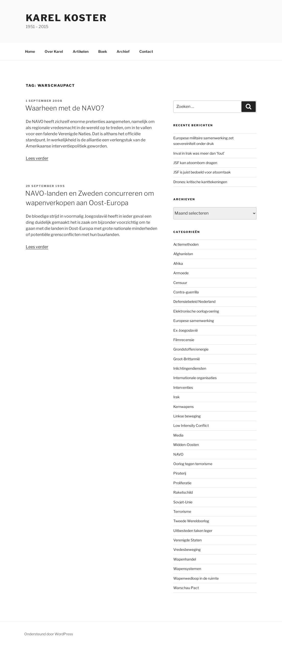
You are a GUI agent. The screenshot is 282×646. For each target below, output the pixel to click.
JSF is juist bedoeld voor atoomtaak (202, 172)
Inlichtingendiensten (189, 368)
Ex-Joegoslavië (185, 330)
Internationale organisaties (195, 378)
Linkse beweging (187, 416)
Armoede (181, 273)
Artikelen (81, 51)
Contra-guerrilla (186, 292)
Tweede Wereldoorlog (191, 521)
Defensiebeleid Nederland (194, 301)
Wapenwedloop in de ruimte (196, 578)
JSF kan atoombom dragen (195, 162)
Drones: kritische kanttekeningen (200, 182)
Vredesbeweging (187, 549)
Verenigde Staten (187, 540)
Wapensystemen (187, 568)
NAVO (178, 454)
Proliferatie (182, 483)
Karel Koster (66, 17)
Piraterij (179, 473)
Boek (102, 51)
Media (178, 435)
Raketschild (183, 492)
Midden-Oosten (186, 444)
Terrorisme (182, 511)
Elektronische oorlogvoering (196, 311)
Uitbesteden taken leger (192, 530)
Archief (123, 51)
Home (30, 51)
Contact (146, 51)
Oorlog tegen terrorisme (192, 464)
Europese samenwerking (193, 320)
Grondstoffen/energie (191, 349)
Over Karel (54, 51)
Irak (176, 397)
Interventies (183, 387)
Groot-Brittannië (186, 359)
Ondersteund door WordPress (48, 634)
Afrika (178, 263)
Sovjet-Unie (182, 502)
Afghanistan (183, 254)
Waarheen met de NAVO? (64, 108)
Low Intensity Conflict (191, 425)
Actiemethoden (186, 244)
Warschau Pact (186, 588)
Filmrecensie (183, 340)
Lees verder (37, 158)
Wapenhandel (184, 559)
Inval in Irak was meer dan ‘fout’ (199, 153)
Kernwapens (183, 406)
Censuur (180, 282)
